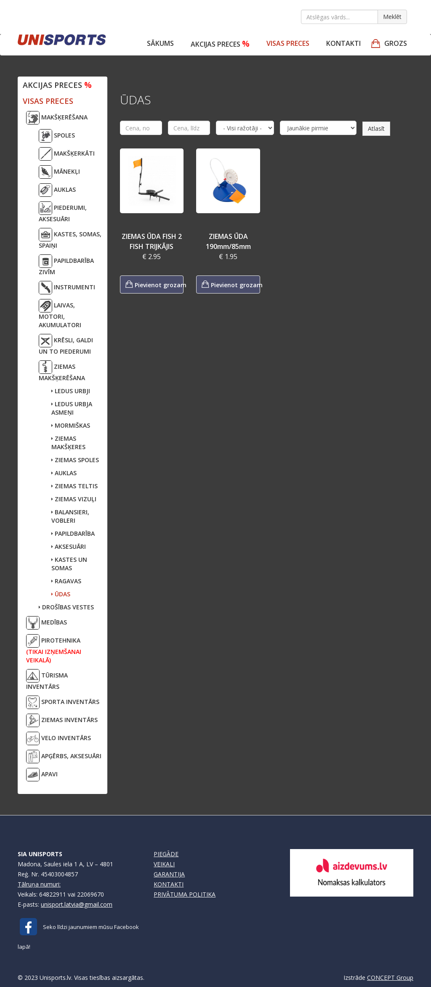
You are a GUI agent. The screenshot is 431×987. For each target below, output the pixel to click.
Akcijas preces (220, 43)
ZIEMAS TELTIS (74, 486)
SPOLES (57, 136)
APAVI (42, 774)
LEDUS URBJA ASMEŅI (71, 408)
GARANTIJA (169, 874)
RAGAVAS (66, 581)
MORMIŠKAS (70, 425)
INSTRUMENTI (67, 287)
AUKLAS (57, 190)
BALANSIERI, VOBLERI (70, 516)
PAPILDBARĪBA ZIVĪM (66, 265)
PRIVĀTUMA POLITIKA (185, 894)
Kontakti (343, 43)
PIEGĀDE (166, 854)
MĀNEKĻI (59, 172)
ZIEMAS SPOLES (75, 460)
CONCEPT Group (390, 978)
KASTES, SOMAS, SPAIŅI (70, 238)
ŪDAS (60, 594)
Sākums (160, 43)
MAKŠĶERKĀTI (67, 154)
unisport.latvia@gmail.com (76, 904)
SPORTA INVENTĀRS (62, 702)
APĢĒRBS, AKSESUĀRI (63, 756)
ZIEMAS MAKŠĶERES (68, 442)
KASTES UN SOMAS (69, 564)
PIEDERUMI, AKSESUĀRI (63, 212)
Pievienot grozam (154, 284)
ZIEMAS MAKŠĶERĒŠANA (62, 371)
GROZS (395, 43)
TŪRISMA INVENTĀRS (47, 680)
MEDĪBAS (46, 623)
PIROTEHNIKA (53, 649)
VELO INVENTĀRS (58, 738)
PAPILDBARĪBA (73, 533)
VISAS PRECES (287, 43)
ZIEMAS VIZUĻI (73, 499)
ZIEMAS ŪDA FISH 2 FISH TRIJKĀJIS (152, 241)
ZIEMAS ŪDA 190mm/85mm (228, 241)
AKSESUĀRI (68, 546)
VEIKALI (164, 864)
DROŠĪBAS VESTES (66, 607)
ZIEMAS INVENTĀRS (62, 720)
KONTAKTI (169, 884)
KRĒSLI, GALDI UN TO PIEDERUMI (66, 344)
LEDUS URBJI (70, 391)
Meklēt (392, 17)
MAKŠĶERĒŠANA (57, 117)
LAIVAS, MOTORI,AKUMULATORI (60, 314)
